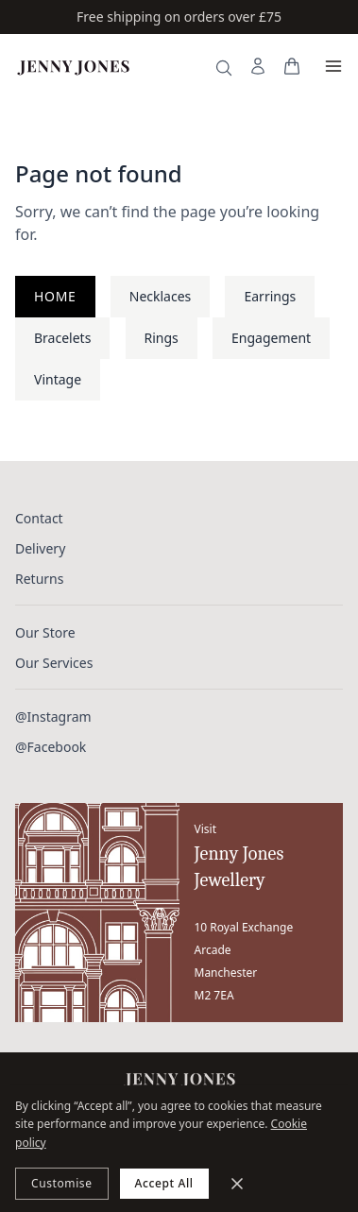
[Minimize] (237, 1184)
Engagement (271, 338)
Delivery (40, 548)
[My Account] (257, 66)
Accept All (164, 1183)
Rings (162, 338)
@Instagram (53, 716)
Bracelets (62, 338)
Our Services (54, 663)
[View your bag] (291, 66)
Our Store (45, 632)
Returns (39, 579)
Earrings (270, 296)
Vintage (57, 379)
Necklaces (160, 296)
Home (55, 296)
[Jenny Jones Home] (73, 66)
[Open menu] (333, 66)
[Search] (223, 68)
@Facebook (50, 747)
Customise (62, 1183)
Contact (39, 518)
